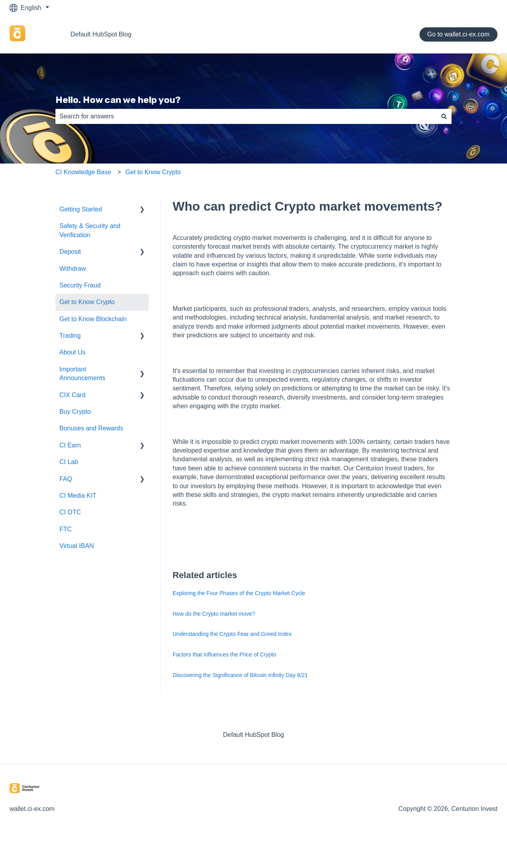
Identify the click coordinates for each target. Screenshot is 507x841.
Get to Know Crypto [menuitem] (87, 302)
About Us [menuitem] (72, 352)
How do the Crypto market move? (214, 614)
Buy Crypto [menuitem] (75, 411)
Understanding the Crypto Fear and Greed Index (232, 634)
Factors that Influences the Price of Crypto (224, 654)
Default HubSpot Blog (101, 34)
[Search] (444, 116)
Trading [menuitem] (70, 335)
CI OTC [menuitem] (70, 512)
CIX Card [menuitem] (72, 395)
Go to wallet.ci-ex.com (458, 34)
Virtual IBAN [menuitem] (76, 545)
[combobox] (245, 116)
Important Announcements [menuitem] (82, 373)
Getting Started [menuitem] (80, 209)
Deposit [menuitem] (70, 251)
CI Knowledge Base (83, 172)
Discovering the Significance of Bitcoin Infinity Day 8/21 (240, 675)
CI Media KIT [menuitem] (77, 495)
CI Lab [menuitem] (68, 462)
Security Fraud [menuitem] (80, 285)
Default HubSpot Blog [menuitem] (253, 734)
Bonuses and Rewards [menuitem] (91, 428)
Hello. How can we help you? (118, 99)
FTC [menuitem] (65, 529)
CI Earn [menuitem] (70, 445)
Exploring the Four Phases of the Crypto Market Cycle (239, 593)
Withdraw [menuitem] (72, 268)
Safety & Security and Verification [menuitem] (89, 230)
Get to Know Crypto (153, 172)
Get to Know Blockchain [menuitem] (93, 319)
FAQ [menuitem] (65, 479)
